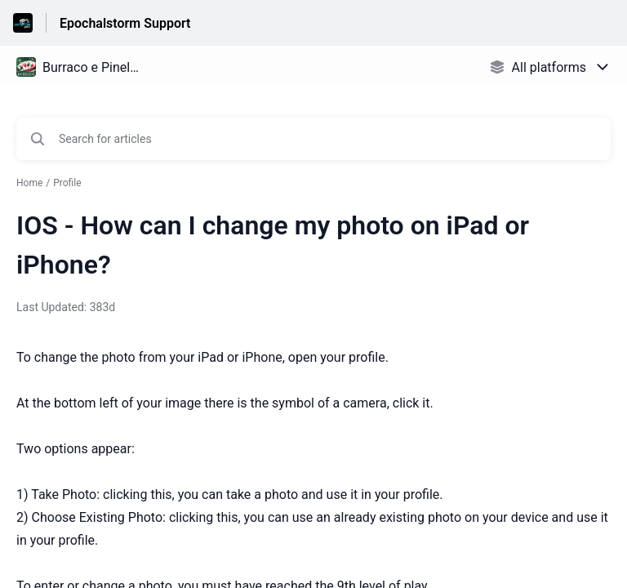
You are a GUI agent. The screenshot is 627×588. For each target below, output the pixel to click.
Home (29, 183)
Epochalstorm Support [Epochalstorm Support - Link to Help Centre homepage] (125, 23)
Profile (67, 183)
